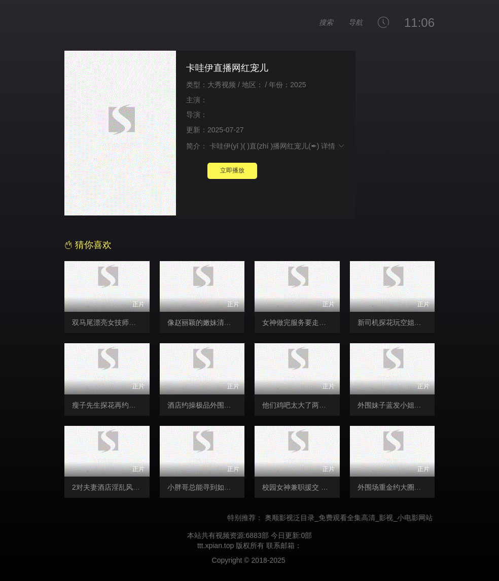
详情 (333, 146)
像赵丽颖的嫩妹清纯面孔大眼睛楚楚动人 (231, 322)
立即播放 (232, 170)
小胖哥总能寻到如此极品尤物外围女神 (227, 487)
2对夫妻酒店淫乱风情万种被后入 (123, 487)
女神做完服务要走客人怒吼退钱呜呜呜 (322, 322)
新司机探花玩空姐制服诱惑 (400, 322)
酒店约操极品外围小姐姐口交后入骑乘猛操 (234, 405)
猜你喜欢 (88, 245)
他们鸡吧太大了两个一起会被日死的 (319, 405)
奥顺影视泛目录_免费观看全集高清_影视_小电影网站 (354, 518)
